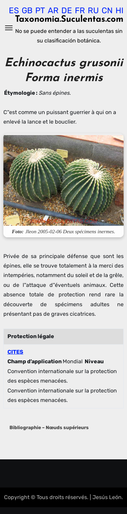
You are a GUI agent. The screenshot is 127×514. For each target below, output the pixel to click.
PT (40, 10)
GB (27, 10)
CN (107, 10)
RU (93, 10)
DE (66, 10)
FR (80, 10)
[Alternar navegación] (8, 28)
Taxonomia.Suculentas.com (69, 19)
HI (119, 10)
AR (53, 10)
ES (14, 10)
